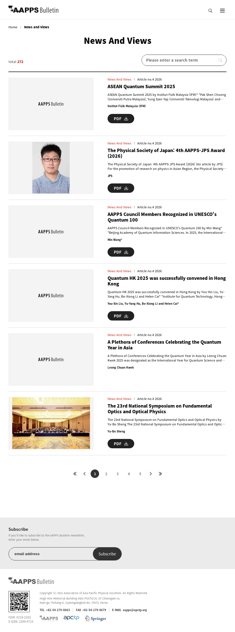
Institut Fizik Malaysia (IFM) (127, 106)
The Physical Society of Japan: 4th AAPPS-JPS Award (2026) (166, 153)
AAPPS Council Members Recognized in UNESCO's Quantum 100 (162, 217)
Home (12, 27)
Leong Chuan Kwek (121, 367)
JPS (110, 176)
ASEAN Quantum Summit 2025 (141, 86)
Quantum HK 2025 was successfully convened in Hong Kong (167, 281)
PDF (121, 118)
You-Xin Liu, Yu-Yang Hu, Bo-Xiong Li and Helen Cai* (143, 304)
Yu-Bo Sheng (116, 431)
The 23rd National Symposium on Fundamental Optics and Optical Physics (160, 409)
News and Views (119, 79)
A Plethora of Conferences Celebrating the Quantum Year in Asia (164, 345)
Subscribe (107, 554)
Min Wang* (115, 240)
